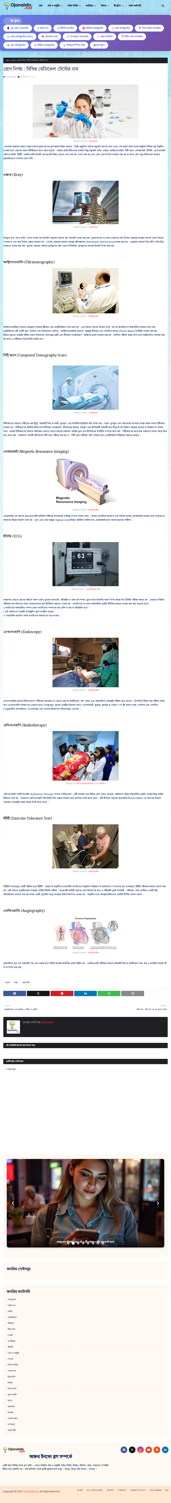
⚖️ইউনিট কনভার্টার (66, 28)
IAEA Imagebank (84, 784)
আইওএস (12, 1306)
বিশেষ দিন (12, 1389)
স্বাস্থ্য (16, 983)
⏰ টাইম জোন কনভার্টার (133, 37)
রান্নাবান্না (11, 1407)
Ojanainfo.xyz (31, 1492)
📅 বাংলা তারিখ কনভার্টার (151, 28)
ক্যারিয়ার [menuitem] (89, 6)
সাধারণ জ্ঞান (13, 1419)
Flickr (102, 784)
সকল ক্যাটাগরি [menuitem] (135, 6)
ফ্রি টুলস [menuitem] (117, 6)
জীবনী (10, 1347)
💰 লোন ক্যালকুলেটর (16, 45)
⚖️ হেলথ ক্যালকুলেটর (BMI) (20, 37)
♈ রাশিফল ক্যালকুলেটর (93, 28)
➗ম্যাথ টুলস (100, 45)
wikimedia (93, 510)
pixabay (93, 141)
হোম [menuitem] (40, 6)
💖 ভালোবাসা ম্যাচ (50, 37)
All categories (95, 1490)
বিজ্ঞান (10, 1383)
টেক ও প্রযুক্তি (13, 1353)
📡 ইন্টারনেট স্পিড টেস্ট (74, 45)
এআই (10, 1335)
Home (80, 1490)
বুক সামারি (12, 1395)
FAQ (167, 1490)
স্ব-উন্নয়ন (11, 1425)
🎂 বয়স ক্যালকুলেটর (122, 28)
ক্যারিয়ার (11, 1341)
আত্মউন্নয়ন (12, 1318)
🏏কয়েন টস (43, 28)
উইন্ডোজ (11, 1329)
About (110, 1490)
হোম (7, 60)
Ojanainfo (11, 77)
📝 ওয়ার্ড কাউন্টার (106, 37)
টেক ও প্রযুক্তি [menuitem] (53, 6)
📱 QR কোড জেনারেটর (18, 28)
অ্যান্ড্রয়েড (12, 1300)
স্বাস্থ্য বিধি (26, 983)
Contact (122, 1490)
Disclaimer (155, 1490)
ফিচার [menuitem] (103, 6)
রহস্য (10, 1401)
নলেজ (13, 60)
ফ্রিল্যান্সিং (12, 1377)
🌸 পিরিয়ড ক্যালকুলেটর (44, 45)
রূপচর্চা (10, 1413)
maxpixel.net (93, 589)
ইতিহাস (11, 1323)
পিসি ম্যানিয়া (13, 1365)
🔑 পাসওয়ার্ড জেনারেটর (78, 37)
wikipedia (93, 316)
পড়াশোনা (12, 1371)
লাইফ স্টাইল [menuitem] (73, 6)
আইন (10, 1312)
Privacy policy (138, 1490)
